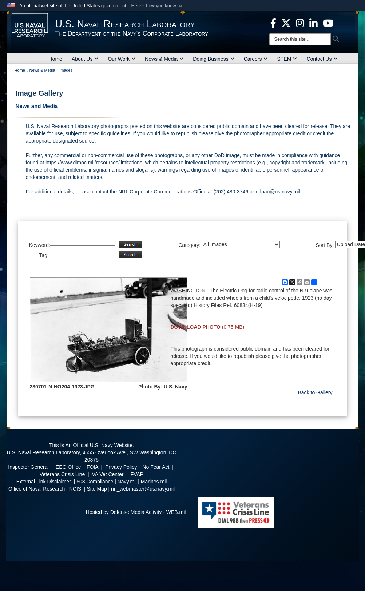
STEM (287, 59)
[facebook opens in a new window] (273, 22)
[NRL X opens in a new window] (286, 22)
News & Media (164, 59)
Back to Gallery (315, 392)
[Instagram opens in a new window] (300, 22)
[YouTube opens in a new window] (328, 22)
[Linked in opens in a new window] (313, 22)
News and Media (37, 106)
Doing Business (213, 59)
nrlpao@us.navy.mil (277, 192)
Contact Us (321, 59)
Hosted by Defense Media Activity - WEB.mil (136, 512)
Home (55, 59)
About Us (85, 59)
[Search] (300, 39)
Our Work (121, 59)
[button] (157, 5)
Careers (256, 59)
